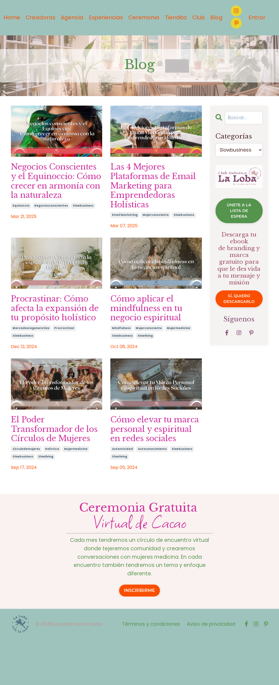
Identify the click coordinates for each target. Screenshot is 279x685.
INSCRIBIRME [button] (139, 635)
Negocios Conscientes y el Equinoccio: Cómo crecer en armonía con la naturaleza (53, 189)
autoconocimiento (152, 492)
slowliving (145, 355)
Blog (216, 17)
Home (10, 17)
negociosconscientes (51, 221)
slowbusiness (83, 221)
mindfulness (121, 348)
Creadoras (39, 17)
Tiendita (176, 17)
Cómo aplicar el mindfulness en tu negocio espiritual (151, 326)
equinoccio (21, 221)
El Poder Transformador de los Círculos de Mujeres (53, 466)
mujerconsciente (155, 231)
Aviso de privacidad (211, 669)
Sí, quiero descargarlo (239, 310)
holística (52, 492)
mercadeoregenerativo (31, 358)
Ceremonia (143, 17)
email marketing (125, 231)
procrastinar (64, 358)
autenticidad (122, 492)
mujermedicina (178, 348)
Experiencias (105, 17)
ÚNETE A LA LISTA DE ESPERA (239, 216)
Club (198, 17)
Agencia (71, 17)
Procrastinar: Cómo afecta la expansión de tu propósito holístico (55, 332)
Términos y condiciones (151, 669)
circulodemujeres (26, 492)
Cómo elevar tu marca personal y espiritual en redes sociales (151, 466)
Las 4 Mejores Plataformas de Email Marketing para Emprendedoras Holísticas (147, 194)
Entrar (256, 17)
